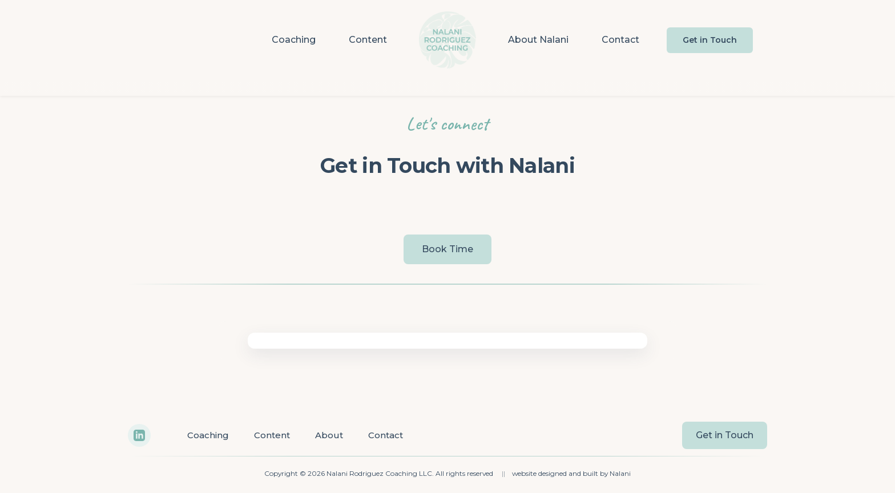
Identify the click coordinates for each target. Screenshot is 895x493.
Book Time (447, 249)
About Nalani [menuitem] (538, 39)
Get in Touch (710, 40)
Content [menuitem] (368, 39)
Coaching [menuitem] (294, 39)
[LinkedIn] (139, 435)
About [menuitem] (329, 435)
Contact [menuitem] (620, 39)
